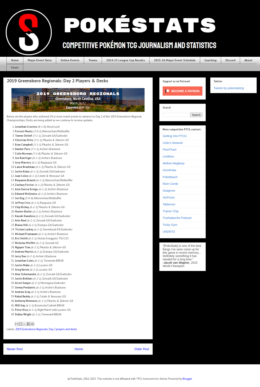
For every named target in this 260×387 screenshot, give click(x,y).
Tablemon (169, 204)
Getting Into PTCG (175, 136)
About (248, 60)
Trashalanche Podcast (177, 218)
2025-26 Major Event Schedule (175, 60)
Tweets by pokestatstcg (229, 88)
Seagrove (169, 190)
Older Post (141, 349)
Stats (15, 67)
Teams (92, 60)
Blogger (187, 379)
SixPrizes (169, 197)
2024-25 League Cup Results (125, 60)
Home (15, 60)
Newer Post (15, 349)
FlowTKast (169, 149)
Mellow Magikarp (173, 163)
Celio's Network (173, 143)
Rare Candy (170, 183)
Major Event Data (40, 60)
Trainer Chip (171, 211)
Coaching (210, 60)
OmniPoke (169, 170)
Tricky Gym (170, 224)
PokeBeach (170, 177)
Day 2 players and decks (63, 329)
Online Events (70, 60)
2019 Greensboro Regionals (31, 329)
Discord (230, 60)
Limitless (168, 156)
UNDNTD (169, 231)
